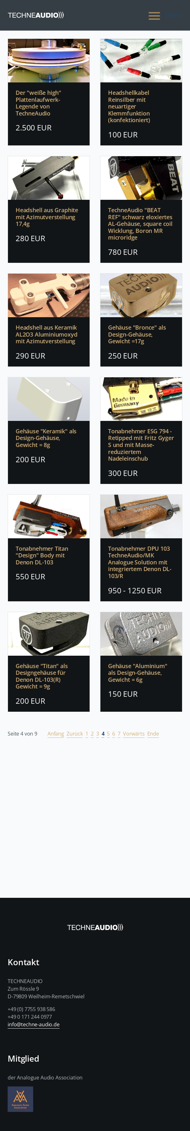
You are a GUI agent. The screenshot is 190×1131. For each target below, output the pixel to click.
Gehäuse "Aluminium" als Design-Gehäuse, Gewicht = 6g (137, 673)
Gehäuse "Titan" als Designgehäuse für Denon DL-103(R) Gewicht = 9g (42, 676)
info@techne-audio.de (34, 1024)
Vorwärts (134, 733)
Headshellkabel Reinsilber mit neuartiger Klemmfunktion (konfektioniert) (129, 106)
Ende (153, 733)
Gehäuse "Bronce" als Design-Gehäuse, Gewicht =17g (137, 334)
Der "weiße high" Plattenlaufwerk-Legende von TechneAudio (38, 103)
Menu (164, 15)
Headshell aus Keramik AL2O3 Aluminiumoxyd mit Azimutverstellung (46, 334)
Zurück (75, 733)
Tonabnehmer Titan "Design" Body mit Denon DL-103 (42, 555)
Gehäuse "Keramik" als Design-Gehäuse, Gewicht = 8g (46, 438)
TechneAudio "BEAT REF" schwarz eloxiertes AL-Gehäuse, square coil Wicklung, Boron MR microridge (140, 224)
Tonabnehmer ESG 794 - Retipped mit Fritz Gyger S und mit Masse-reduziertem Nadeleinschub (141, 445)
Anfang (56, 733)
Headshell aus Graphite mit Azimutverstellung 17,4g (47, 217)
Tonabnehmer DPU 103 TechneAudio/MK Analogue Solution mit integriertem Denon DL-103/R (140, 562)
